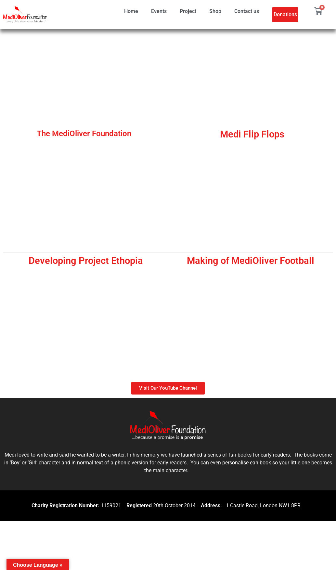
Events (159, 11)
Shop (215, 11)
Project (188, 11)
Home (131, 11)
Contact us (246, 11)
